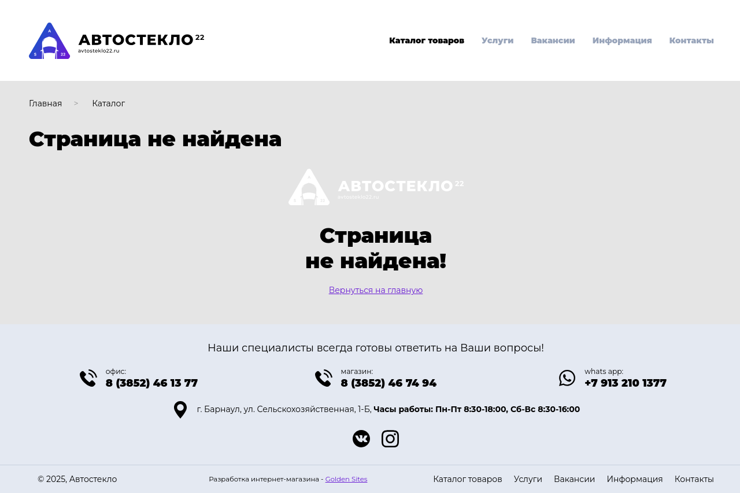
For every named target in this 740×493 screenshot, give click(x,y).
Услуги (497, 40)
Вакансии (553, 40)
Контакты (691, 40)
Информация (622, 40)
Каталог (108, 103)
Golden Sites (346, 479)
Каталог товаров (426, 40)
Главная (45, 103)
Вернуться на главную (376, 290)
